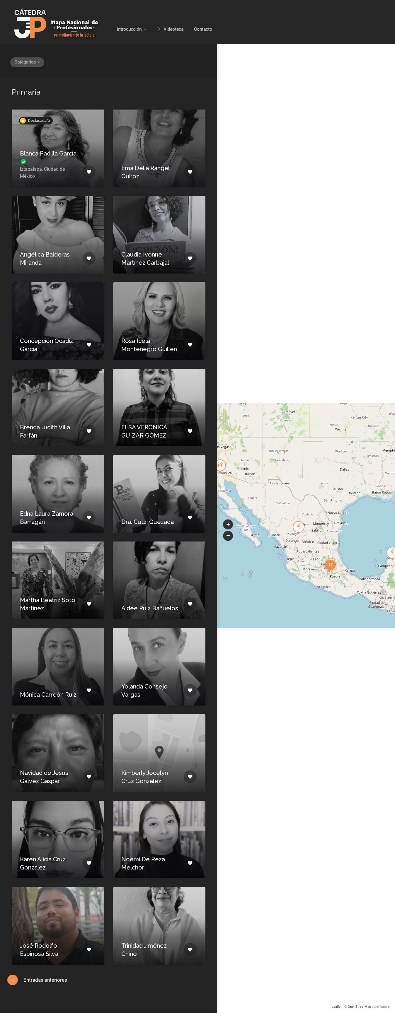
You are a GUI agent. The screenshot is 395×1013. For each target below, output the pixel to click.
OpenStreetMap (359, 1007)
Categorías (25, 62)
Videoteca (170, 29)
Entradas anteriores (45, 980)
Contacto (203, 29)
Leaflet (337, 1007)
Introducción (129, 29)
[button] (228, 524)
